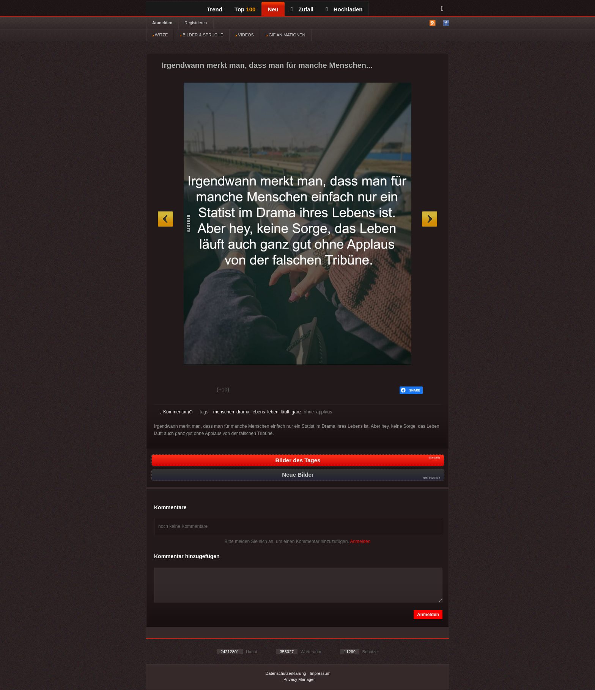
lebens (258, 412)
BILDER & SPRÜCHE (201, 35)
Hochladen (344, 9)
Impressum (320, 673)
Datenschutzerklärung (285, 673)
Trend (214, 9)
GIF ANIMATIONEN (285, 35)
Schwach (197, 391)
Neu (273, 9)
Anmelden (162, 22)
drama (242, 412)
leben (272, 412)
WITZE (160, 35)
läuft (285, 412)
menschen (223, 412)
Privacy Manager (299, 679)
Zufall (302, 9)
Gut (168, 391)
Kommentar (176, 412)
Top (245, 9)
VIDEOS (244, 35)
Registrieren (195, 22)
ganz (296, 412)
